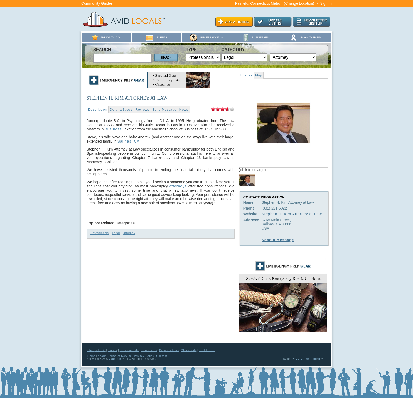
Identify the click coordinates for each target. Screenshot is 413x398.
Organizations (169, 350)
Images (246, 75)
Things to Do (96, 350)
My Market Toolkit (307, 358)
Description (97, 109)
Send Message (164, 109)
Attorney (129, 233)
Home (91, 356)
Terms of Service (120, 356)
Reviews (142, 109)
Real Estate (207, 350)
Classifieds (188, 350)
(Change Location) (299, 3)
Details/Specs (121, 109)
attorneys (178, 186)
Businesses (149, 350)
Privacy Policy (144, 356)
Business (113, 129)
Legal (116, 233)
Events (112, 350)
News (183, 109)
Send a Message (278, 240)
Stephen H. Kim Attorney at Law (292, 214)
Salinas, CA (128, 141)
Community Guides (97, 3)
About (102, 356)
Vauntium (115, 358)
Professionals (99, 233)
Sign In (326, 3)
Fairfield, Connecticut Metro (257, 3)
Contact (161, 356)
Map (258, 75)
